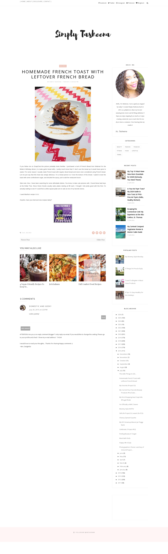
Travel (119, 154)
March (122, 463)
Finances (137, 147)
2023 (119, 324)
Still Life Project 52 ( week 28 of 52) (131, 413)
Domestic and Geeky (40, 306)
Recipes (63, 66)
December (123, 354)
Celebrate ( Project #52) (127, 429)
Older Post (101, 240)
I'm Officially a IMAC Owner (128, 404)
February (123, 466)
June (121, 453)
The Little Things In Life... (127, 374)
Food (127, 150)
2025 (119, 318)
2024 (119, 321)
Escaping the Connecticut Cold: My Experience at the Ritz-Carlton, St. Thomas (135, 213)
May (121, 456)
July (121, 370)
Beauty (119, 147)
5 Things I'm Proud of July (134, 268)
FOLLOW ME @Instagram (85, 532)
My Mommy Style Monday (134, 257)
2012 (119, 479)
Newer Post (25, 240)
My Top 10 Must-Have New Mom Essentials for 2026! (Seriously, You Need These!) (135, 175)
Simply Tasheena (55, 82)
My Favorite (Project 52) (127, 385)
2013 (119, 476)
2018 (119, 341)
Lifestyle (135, 150)
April (121, 460)
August (122, 367)
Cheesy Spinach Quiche (127, 418)
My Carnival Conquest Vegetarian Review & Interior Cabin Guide (135, 229)
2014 (119, 473)
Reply (103, 317)
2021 (119, 331)
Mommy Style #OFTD (126, 409)
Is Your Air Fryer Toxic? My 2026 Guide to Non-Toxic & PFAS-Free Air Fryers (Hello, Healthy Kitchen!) (136, 194)
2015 (119, 351)
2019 (119, 338)
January (122, 470)
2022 (119, 328)
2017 (119, 344)
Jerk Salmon (54, 284)
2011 (119, 483)
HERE (37, 194)
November (123, 357)
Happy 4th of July (125, 443)
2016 (119, 347)
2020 (119, 334)
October (123, 361)
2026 (119, 314)
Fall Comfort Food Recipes (90, 284)
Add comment (25, 328)
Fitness (119, 150)
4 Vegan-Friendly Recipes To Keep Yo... (32, 285)
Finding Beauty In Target (127, 434)
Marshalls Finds (124, 438)
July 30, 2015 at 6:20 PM (38, 310)
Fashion (127, 147)
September (124, 364)
